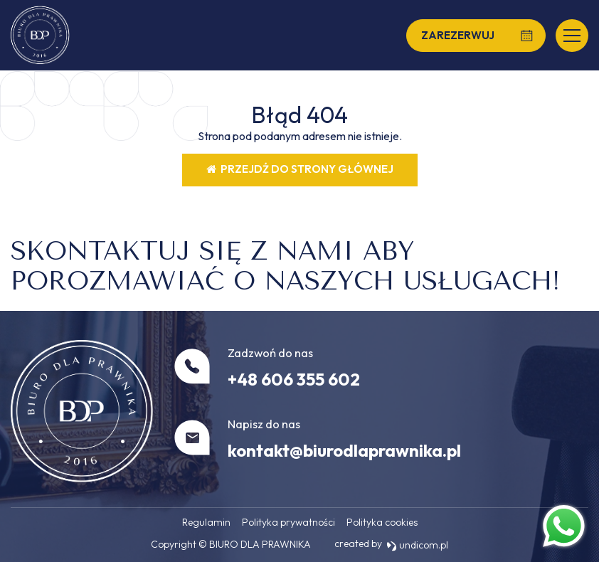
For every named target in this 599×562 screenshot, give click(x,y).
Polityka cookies (382, 522)
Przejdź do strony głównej (299, 169)
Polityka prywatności (288, 522)
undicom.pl (417, 545)
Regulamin (206, 522)
